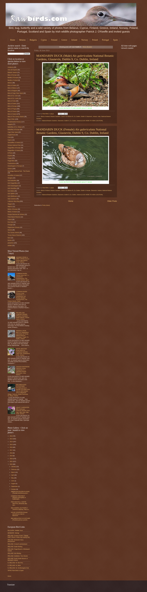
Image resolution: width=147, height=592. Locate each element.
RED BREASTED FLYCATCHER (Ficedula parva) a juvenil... (20, 519)
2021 (11, 461)
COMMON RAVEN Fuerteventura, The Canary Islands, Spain (22, 277)
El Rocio (10, 153)
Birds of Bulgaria (12, 90)
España (10, 155)
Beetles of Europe (13, 77)
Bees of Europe (12, 75)
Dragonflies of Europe (14, 147)
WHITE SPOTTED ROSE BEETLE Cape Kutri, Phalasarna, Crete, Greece (23, 352)
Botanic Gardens (55, 116)
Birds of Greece (12, 111)
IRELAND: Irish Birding (14, 553)
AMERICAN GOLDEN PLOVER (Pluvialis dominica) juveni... (20, 492)
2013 (11, 439)
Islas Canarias (12, 198)
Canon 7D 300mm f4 (67, 116)
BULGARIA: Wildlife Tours (15, 530)
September (14, 486)
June (12, 481)
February (14, 469)
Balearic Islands (12, 72)
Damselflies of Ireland (14, 142)
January (13, 466)
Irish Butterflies (12, 180)
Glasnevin (89, 116)
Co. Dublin (77, 116)
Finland (54, 40)
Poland (95, 40)
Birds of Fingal (12, 109)
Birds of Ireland (45, 116)
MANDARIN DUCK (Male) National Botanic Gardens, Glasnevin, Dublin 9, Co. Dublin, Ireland (75, 57)
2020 (11, 458)
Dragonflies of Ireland (14, 150)
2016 (11, 447)
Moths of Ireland (12, 211)
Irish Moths (11, 191)
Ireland (74, 40)
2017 (11, 450)
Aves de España (12, 70)
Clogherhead (11, 135)
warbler (10, 245)
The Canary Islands (13, 232)
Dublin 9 (83, 116)
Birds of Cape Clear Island (15, 93)
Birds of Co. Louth (13, 98)
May (12, 478)
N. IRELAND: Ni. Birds (14, 565)
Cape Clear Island (13, 132)
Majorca (10, 206)
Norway (84, 40)
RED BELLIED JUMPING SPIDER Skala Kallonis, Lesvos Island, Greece (22, 316)
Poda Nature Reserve (14, 217)
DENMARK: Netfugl (13, 533)
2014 (11, 441)
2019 (11, 455)
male (99, 116)
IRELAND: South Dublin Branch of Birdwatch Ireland (18, 559)
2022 (11, 464)
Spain (115, 40)
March (13, 472)
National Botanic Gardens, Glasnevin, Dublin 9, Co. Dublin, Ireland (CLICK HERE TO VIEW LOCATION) (72, 120)
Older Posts (112, 201)
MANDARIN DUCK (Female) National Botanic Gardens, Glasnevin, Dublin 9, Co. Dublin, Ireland (72, 131)
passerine (10, 243)
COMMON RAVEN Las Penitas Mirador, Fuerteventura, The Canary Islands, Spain (17, 296)
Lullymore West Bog (13, 201)
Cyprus (44, 40)
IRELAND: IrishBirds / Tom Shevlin (18, 556)
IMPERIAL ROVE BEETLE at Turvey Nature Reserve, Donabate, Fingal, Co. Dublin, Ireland (22, 334)
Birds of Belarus (12, 88)
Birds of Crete (12, 101)
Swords (10, 230)
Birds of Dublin (12, 85)
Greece (64, 40)
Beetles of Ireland (13, 80)
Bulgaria (33, 40)
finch (9, 238)
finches (10, 240)
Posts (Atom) (46, 205)
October (13, 489)
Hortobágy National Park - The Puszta (19, 171)
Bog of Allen (11, 119)
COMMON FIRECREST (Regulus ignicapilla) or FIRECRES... (18, 497)
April (12, 475)
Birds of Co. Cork (13, 95)
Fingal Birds (11, 160)
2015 (11, 444)
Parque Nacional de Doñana (16, 214)
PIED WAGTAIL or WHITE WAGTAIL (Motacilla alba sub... (19, 503)
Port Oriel (10, 222)
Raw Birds (46, 113)
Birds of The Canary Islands (16, 116)
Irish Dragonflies (12, 183)
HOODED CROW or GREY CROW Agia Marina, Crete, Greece (22, 260)
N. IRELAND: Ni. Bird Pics (15, 562)
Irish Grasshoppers (13, 186)
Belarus (22, 40)
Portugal (105, 40)
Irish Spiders (11, 193)
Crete (9, 137)
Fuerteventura (12, 163)
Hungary (10, 178)
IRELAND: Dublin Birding (15, 546)
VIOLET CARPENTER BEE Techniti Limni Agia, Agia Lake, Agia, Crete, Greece (23, 410)
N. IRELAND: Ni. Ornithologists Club (18, 568)
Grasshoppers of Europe (15, 166)
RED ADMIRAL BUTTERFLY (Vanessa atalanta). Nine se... (20, 508)
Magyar (10, 204)
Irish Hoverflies (12, 188)
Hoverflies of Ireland (13, 175)
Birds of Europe (12, 106)
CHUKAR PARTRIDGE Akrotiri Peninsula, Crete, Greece (23, 370)
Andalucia (10, 67)
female (88, 190)
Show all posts (87, 47)
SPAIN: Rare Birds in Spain (16, 570)
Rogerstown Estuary (13, 227)
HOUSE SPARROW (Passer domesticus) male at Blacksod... (19, 514)
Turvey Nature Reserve (14, 235)
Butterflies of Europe (14, 129)
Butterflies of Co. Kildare (15, 127)
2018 (11, 453)
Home (12, 40)
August (13, 483)
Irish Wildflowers (12, 196)
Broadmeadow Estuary (14, 122)
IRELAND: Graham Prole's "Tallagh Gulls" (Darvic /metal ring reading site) (19, 536)
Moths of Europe (12, 209)
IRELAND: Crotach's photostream (17, 544)
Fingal (9, 158)
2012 (11, 436)
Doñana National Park (14, 145)
